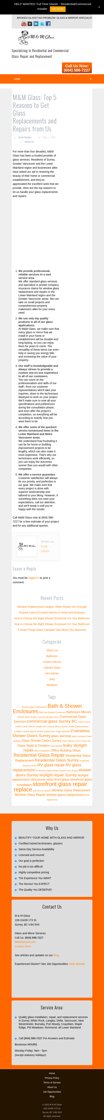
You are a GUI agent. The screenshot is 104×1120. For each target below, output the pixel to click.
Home (52, 1073)
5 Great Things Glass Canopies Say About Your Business (52, 629)
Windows (52, 685)
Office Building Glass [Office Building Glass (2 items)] (66, 750)
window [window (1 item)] (47, 790)
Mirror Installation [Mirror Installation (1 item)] (42, 751)
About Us (29, 142)
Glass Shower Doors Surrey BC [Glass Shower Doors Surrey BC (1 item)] (76, 741)
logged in (33, 577)
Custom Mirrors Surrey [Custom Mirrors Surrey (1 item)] (57, 726)
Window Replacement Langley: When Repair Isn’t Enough (52, 606)
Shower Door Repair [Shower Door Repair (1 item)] (68, 770)
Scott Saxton (24, 137)
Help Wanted (77, 963)
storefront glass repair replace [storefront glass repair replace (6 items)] (50, 787)
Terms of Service (51, 1082)
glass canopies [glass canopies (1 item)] (79, 736)
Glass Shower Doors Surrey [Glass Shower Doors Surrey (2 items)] (41, 740)
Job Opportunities (52, 1092)
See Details (58, 9)
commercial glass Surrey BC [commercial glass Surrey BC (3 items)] (52, 721)
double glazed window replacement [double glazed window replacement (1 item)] (39, 731)
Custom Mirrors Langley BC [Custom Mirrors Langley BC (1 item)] (33, 726)
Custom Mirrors (52, 661)
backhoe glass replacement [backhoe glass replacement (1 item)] (34, 707)
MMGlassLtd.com (25, 941)
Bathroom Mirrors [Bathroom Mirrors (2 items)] (78, 712)
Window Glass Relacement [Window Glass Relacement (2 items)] (71, 790)
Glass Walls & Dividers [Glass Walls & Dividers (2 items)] (33, 745)
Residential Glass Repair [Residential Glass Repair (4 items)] (39, 755)
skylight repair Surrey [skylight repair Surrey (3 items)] (58, 775)
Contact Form (23, 946)
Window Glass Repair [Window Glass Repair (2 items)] (30, 795)
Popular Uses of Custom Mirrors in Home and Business (52, 612)
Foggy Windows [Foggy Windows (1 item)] (63, 731)
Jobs (52, 679)
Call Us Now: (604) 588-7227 (77, 68)
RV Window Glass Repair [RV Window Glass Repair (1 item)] (47, 770)
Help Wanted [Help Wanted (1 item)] (56, 746)
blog (56, 955)
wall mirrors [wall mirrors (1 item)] (38, 790)
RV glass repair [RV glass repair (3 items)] (51, 765)
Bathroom (52, 656)
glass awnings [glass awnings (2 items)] (61, 736)
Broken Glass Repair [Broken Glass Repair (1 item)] (27, 717)
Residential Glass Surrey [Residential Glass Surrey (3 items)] (57, 760)
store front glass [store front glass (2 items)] (57, 779)
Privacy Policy (52, 1078)
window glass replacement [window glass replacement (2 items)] (65, 795)
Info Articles (52, 673)
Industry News (52, 667)
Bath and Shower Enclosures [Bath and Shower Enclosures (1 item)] (52, 712)
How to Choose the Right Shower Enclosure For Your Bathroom (52, 618)
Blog (52, 1096)
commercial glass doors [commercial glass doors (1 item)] (48, 717)
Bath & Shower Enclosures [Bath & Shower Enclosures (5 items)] (47, 708)
